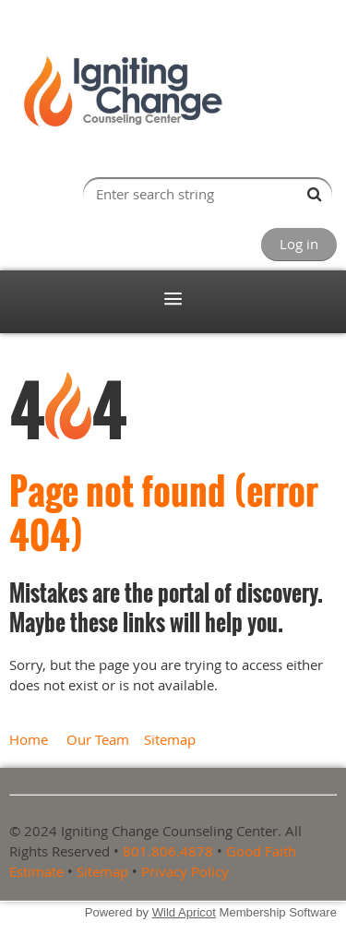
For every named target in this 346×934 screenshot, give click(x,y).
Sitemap (170, 739)
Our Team (97, 739)
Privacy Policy (185, 871)
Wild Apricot (184, 912)
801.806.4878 (168, 851)
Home (28, 739)
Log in (299, 243)
